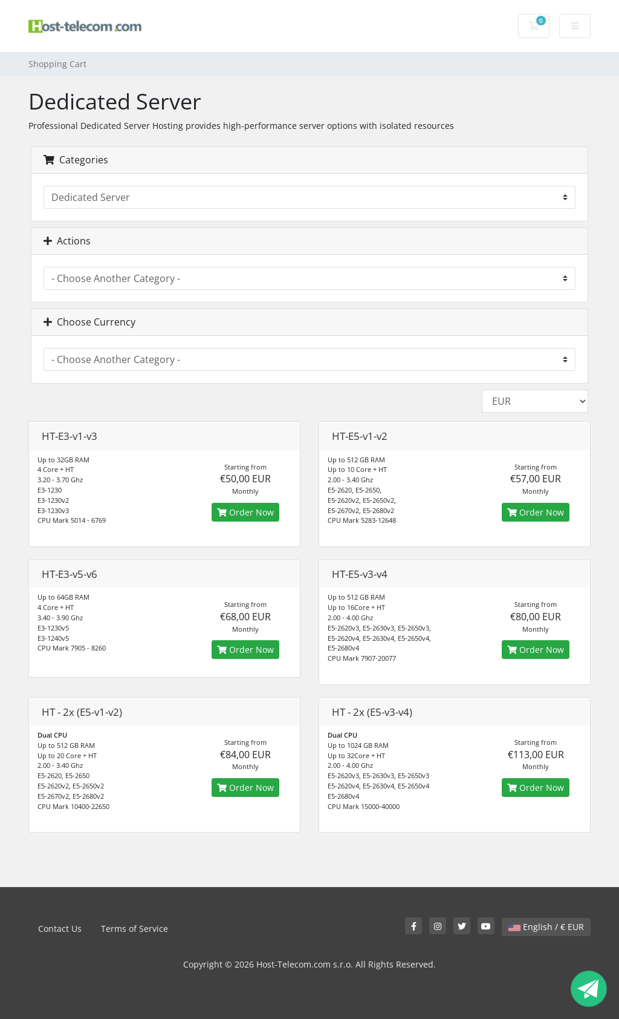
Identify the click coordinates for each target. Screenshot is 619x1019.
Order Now (245, 512)
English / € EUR (546, 926)
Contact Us (60, 928)
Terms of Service (134, 928)
